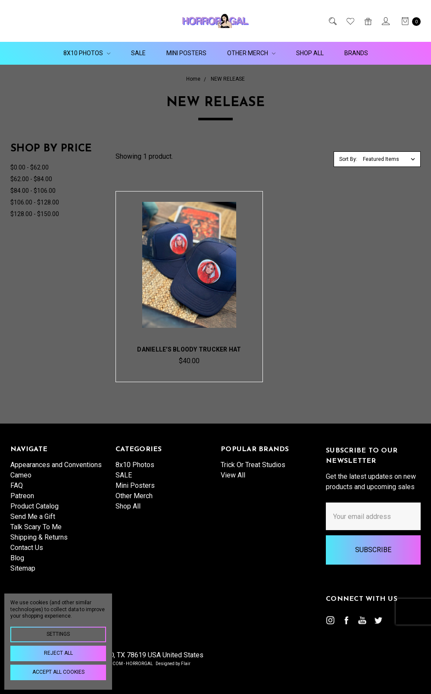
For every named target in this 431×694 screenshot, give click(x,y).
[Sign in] (385, 21)
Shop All (310, 53)
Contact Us (26, 554)
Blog (17, 564)
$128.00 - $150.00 (34, 213)
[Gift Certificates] (367, 21)
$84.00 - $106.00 (33, 190)
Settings (58, 634)
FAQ (16, 492)
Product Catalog (34, 513)
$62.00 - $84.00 (31, 179)
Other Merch (251, 53)
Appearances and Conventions (56, 471)
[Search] (332, 21)
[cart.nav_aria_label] (409, 21)
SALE (138, 53)
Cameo (20, 481)
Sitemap (22, 575)
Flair (186, 663)
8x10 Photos (86, 53)
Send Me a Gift (32, 523)
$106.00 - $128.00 (34, 202)
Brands (356, 53)
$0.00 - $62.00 (29, 167)
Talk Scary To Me (36, 533)
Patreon (22, 502)
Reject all (58, 653)
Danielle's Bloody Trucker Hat (189, 349)
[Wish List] (350, 21)
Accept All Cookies (58, 672)
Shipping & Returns (39, 544)
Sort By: (348, 159)
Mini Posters (186, 53)
